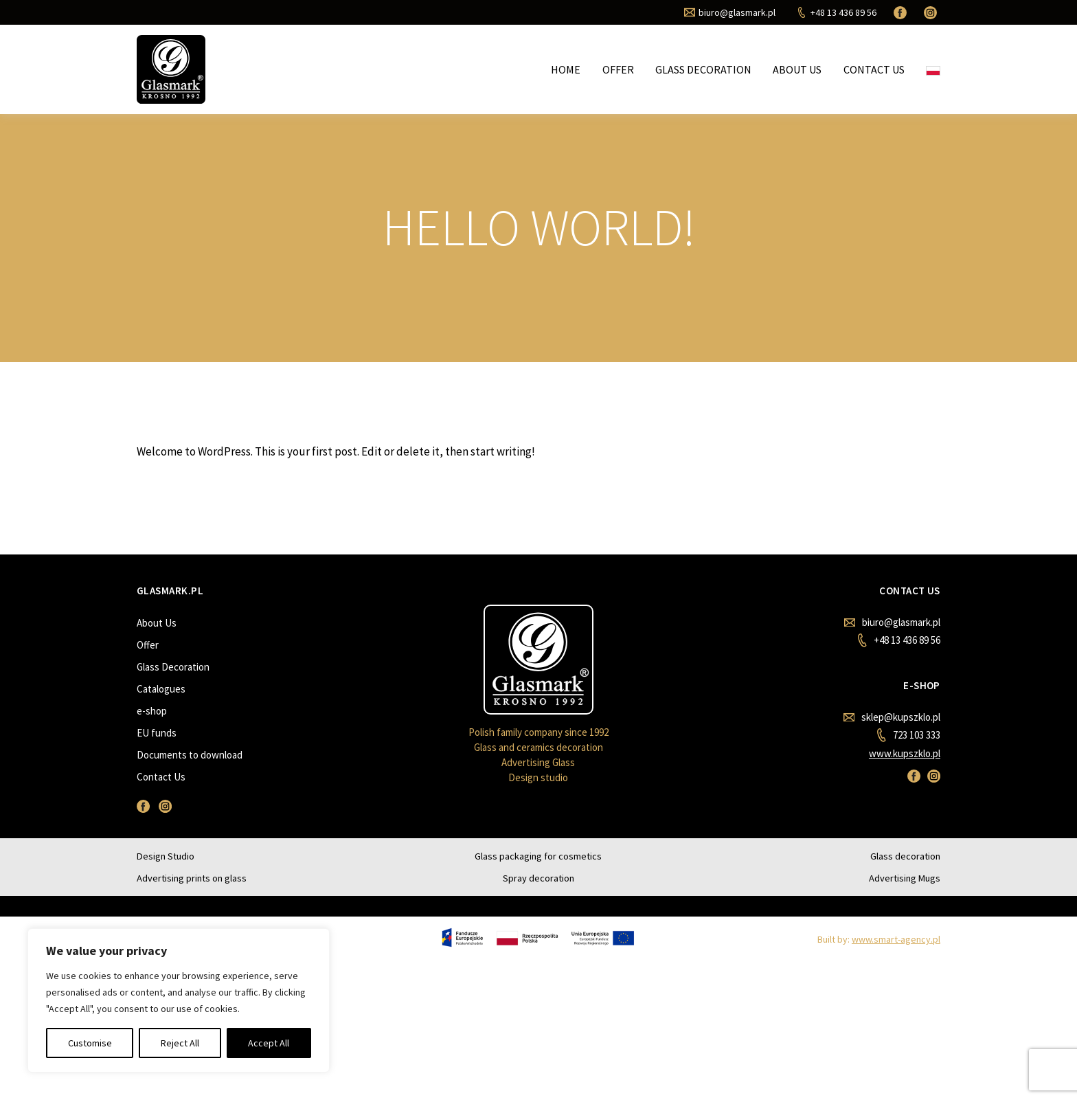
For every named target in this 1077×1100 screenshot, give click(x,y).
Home (565, 69)
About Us (797, 69)
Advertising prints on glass (192, 878)
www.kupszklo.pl (904, 753)
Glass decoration (905, 856)
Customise (90, 1043)
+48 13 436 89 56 (899, 640)
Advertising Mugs (904, 878)
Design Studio (165, 856)
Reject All (180, 1043)
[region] (178, 1000)
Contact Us (874, 69)
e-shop (152, 710)
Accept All (268, 1043)
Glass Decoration (703, 69)
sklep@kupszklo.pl (891, 716)
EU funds (157, 732)
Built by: (878, 939)
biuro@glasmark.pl (892, 622)
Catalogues (161, 688)
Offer (618, 69)
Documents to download (189, 754)
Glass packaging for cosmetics (538, 856)
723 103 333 (908, 735)
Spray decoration (538, 878)
